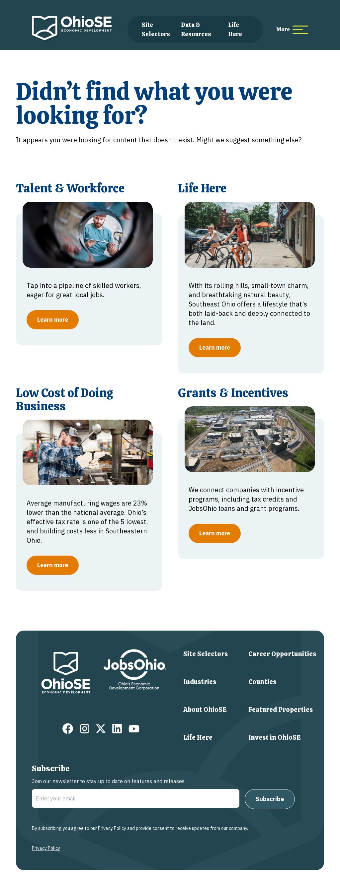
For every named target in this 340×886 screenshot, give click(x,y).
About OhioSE (205, 709)
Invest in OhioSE (274, 737)
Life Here (197, 737)
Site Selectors (205, 653)
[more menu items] (292, 30)
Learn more (52, 319)
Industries (199, 681)
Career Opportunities (282, 653)
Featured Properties (280, 709)
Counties (262, 681)
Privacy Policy (46, 848)
